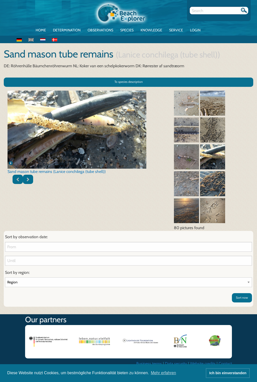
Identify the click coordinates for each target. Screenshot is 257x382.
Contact (225, 363)
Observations (100, 30)
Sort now (242, 297)
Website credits (203, 363)
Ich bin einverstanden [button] (227, 373)
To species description (128, 82)
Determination (67, 30)
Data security (176, 363)
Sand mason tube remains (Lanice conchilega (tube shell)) (57, 171)
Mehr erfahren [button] (163, 373)
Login (195, 30)
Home (41, 30)
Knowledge (151, 30)
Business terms (149, 363)
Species (127, 30)
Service (176, 30)
